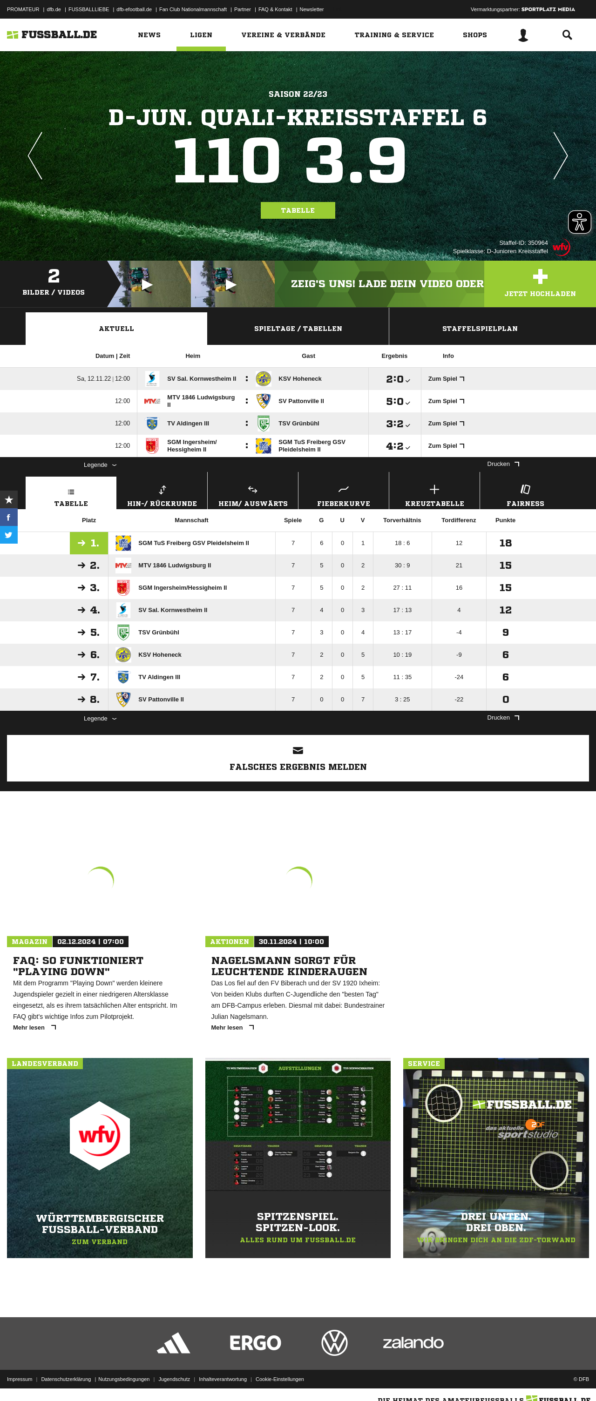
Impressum (19, 1379)
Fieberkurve (343, 494)
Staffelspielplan (480, 328)
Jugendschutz (174, 1379)
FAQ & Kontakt (275, 9)
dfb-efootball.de (134, 9)
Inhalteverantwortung (223, 1379)
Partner (242, 9)
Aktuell (116, 328)
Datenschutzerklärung (66, 1379)
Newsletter (312, 9)
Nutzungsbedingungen (123, 1379)
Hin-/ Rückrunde (162, 494)
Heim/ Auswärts (252, 494)
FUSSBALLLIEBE (88, 9)
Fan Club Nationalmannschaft (193, 9)
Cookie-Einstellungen (280, 1379)
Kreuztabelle (434, 494)
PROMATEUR (23, 9)
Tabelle (298, 210)
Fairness (525, 494)
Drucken (503, 463)
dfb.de (54, 9)
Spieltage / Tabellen (298, 328)
